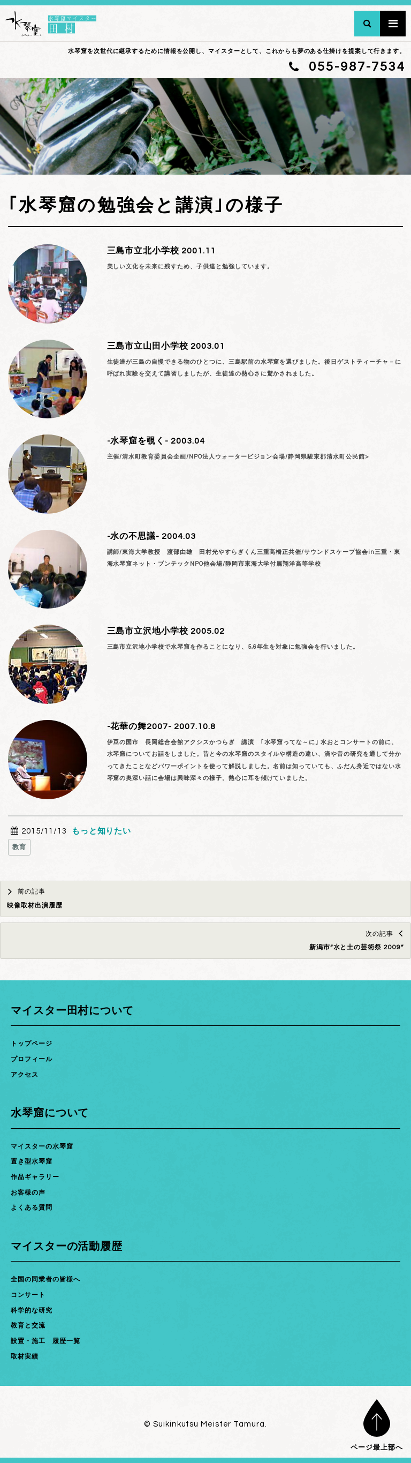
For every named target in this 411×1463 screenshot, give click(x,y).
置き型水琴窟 (31, 1161)
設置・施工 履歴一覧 (45, 1341)
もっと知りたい (101, 831)
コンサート (28, 1295)
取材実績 (25, 1356)
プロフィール (31, 1059)
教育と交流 (28, 1325)
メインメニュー (393, 23)
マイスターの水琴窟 (42, 1146)
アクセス (25, 1074)
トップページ (31, 1043)
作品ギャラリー (35, 1177)
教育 (19, 847)
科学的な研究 (31, 1310)
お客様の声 (28, 1192)
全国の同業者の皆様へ (45, 1279)
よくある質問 (31, 1207)
